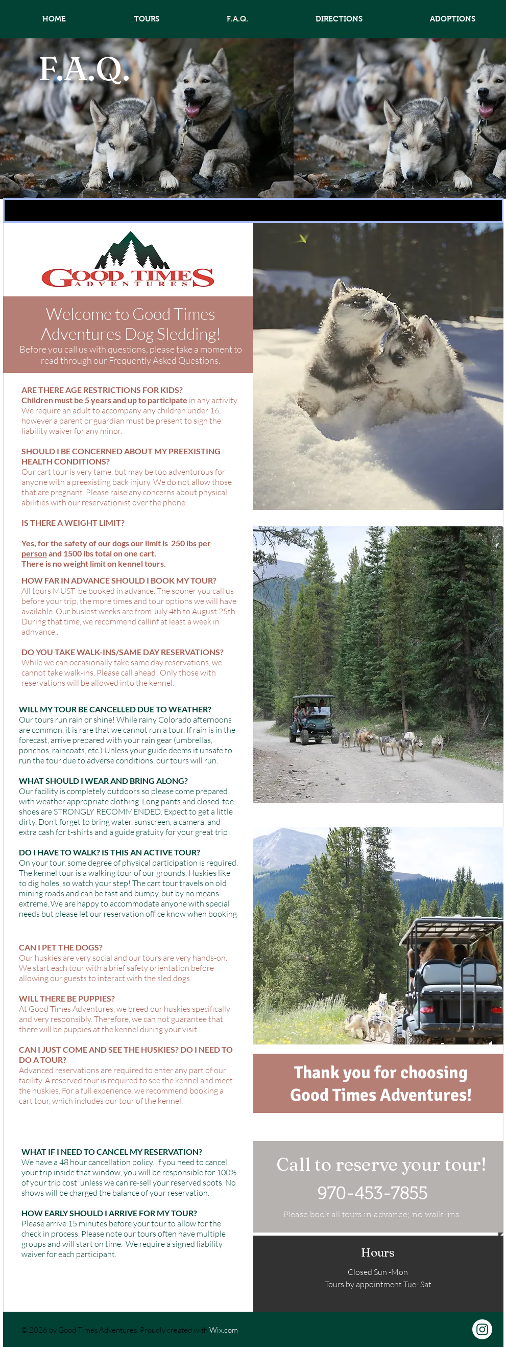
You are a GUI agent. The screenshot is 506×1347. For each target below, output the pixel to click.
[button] (253, 210)
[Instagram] (482, 1329)
